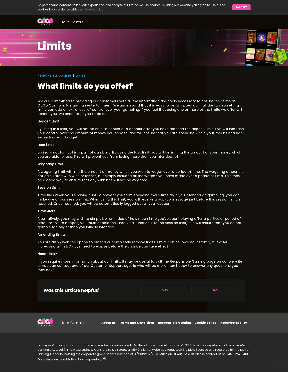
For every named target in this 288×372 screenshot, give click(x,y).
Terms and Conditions (136, 323)
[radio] (165, 290)
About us (108, 323)
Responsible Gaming (174, 323)
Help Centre (72, 22)
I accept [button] (241, 7)
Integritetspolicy (233, 323)
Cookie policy (93, 9)
